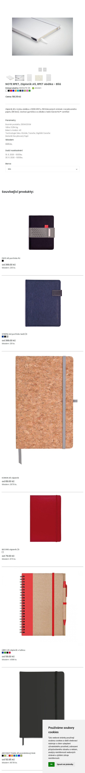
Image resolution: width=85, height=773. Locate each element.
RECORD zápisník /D (10, 549)
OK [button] (51, 764)
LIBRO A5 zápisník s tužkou (13, 650)
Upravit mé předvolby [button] (65, 764)
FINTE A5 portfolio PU (11, 258)
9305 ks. (8, 144)
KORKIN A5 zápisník (10, 478)
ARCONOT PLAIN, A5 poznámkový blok (18, 753)
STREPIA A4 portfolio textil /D (14, 334)
